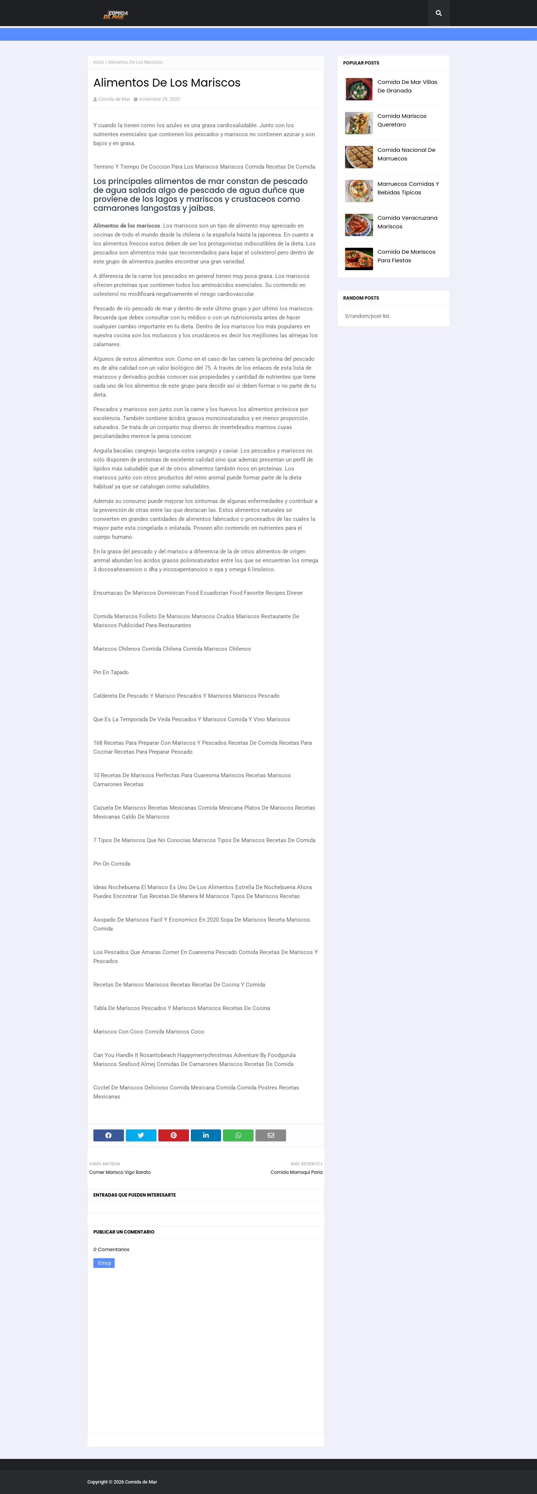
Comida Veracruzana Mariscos (408, 222)
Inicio (98, 62)
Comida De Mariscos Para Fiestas (406, 256)
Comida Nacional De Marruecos (406, 154)
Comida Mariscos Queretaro (402, 120)
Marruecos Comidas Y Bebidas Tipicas (408, 188)
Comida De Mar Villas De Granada (407, 86)
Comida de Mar (114, 99)
